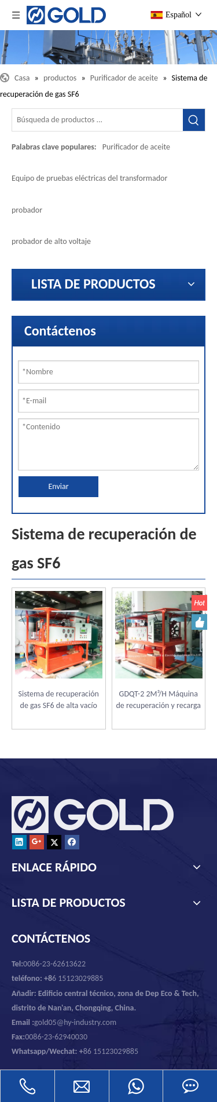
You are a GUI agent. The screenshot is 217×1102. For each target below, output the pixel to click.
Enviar (58, 486)
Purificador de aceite (136, 147)
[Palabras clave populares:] (194, 120)
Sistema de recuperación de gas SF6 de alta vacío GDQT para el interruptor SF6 (58, 700)
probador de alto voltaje (51, 241)
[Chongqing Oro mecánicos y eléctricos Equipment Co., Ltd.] (108, 47)
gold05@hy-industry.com (75, 1022)
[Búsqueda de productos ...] (97, 120)
